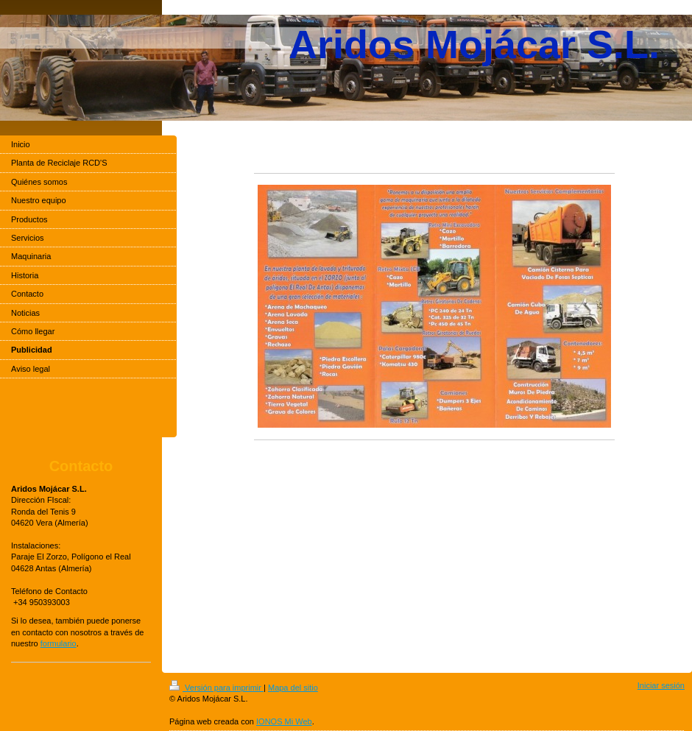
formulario (58, 643)
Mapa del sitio (293, 687)
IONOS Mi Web (284, 721)
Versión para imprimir (216, 687)
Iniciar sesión (661, 685)
